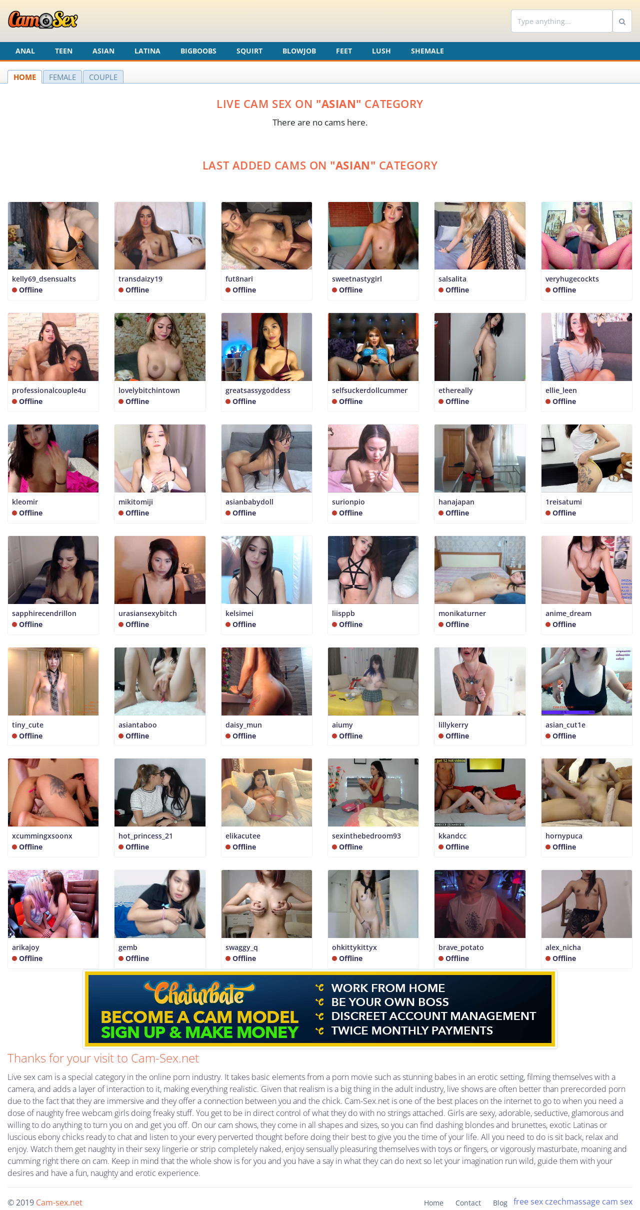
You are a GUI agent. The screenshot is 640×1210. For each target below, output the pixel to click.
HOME (25, 77)
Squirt (249, 51)
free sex (528, 1201)
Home (434, 1203)
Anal (25, 51)
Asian (103, 51)
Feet (344, 51)
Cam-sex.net (59, 1202)
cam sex (617, 1201)
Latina (147, 51)
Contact (468, 1203)
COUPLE (103, 77)
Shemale (427, 51)
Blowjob (299, 51)
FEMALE (62, 77)
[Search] (561, 21)
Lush (381, 51)
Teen (63, 51)
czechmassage (572, 1201)
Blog (500, 1203)
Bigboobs (198, 51)
